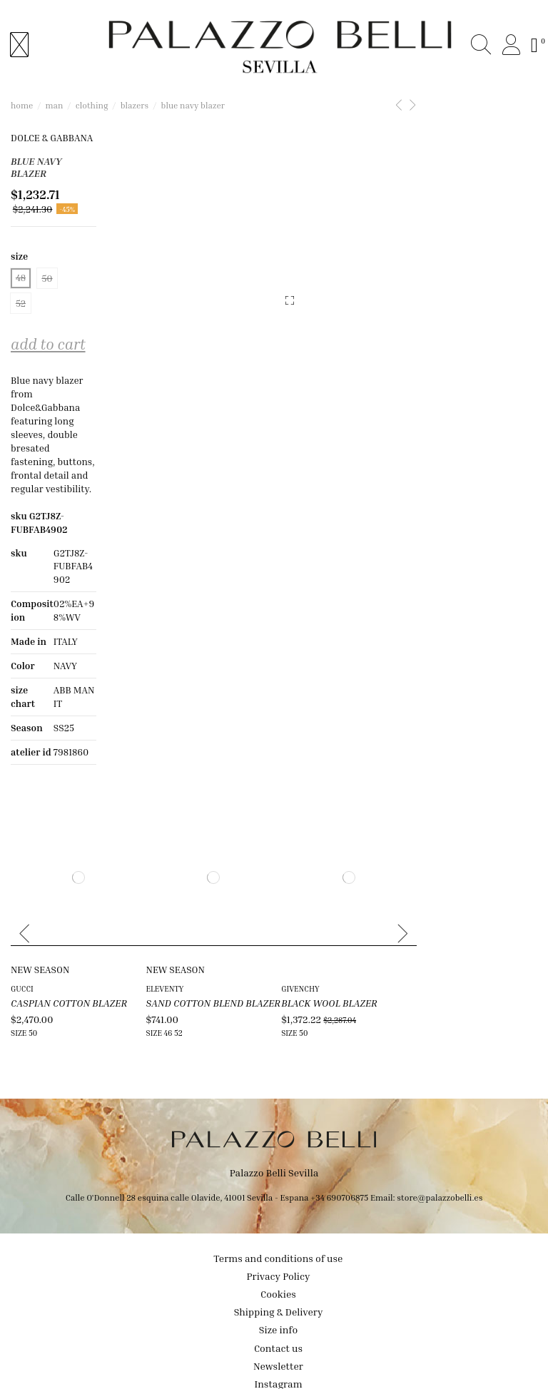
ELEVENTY (205, 946)
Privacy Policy (278, 1235)
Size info (278, 1289)
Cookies (278, 1253)
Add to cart (48, 308)
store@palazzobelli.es (439, 1156)
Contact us (278, 1307)
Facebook (278, 1361)
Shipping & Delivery (278, 1271)
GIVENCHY (381, 946)
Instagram (278, 1343)
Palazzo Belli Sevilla (274, 1132)
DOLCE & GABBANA (53, 138)
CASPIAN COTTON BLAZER (69, 961)
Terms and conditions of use (278, 1217)
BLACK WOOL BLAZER (410, 961)
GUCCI (22, 946)
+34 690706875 (339, 1156)
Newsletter (278, 1325)
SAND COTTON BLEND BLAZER (253, 961)
